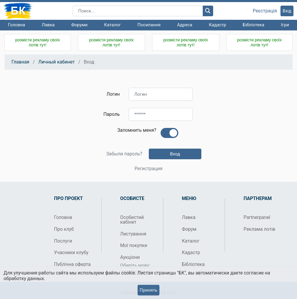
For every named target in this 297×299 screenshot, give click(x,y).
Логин (113, 94)
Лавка (48, 24)
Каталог (112, 24)
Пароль (111, 114)
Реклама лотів (259, 229)
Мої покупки (133, 245)
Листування (133, 234)
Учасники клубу (71, 252)
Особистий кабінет (132, 219)
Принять (148, 290)
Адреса (184, 24)
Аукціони (130, 257)
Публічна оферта (72, 264)
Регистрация (149, 168)
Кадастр (217, 24)
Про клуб (64, 229)
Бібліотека (253, 24)
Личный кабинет (56, 62)
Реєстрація (265, 11)
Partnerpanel (257, 217)
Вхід (287, 11)
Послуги (63, 241)
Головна (16, 24)
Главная (20, 62)
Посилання (149, 24)
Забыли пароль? (124, 154)
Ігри (285, 24)
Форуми (79, 24)
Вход (175, 154)
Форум (189, 229)
